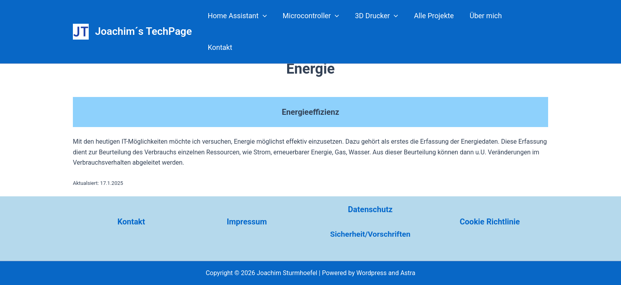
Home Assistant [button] (243, 16)
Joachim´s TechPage (143, 15)
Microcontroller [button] (316, 16)
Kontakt (528, 15)
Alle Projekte (435, 15)
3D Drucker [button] (380, 16)
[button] (269, 16)
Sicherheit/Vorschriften (370, 234)
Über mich (486, 15)
